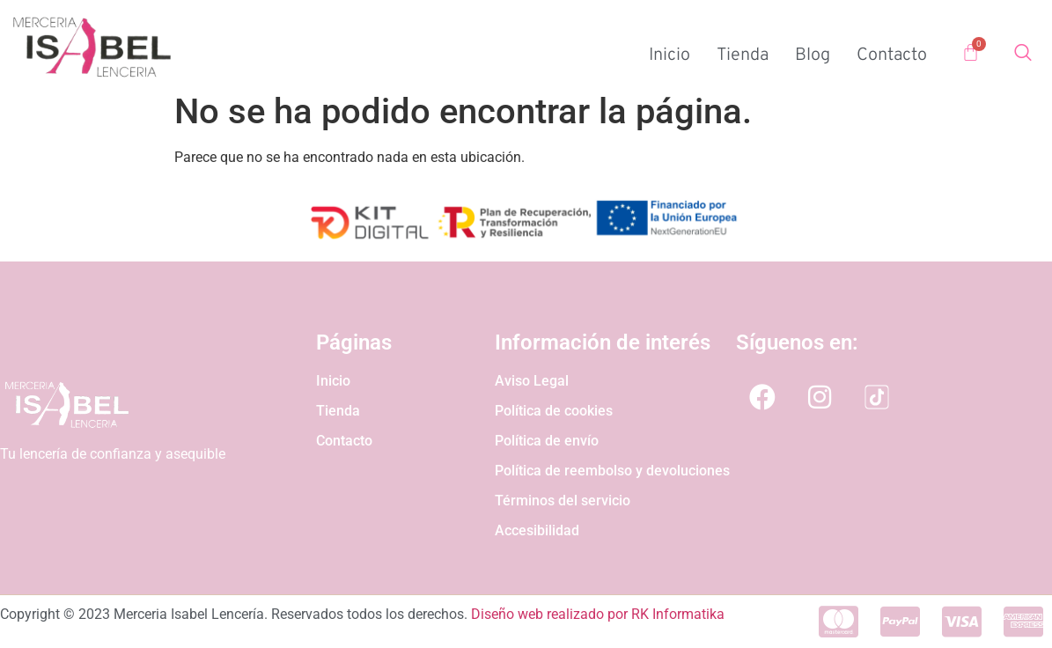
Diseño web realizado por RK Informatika (598, 614)
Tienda (743, 55)
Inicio (669, 55)
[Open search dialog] (1023, 55)
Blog (812, 55)
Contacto (892, 55)
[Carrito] (970, 52)
